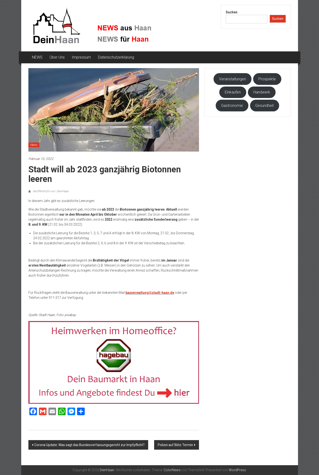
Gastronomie (232, 105)
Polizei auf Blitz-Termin (175, 445)
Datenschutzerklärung (116, 57)
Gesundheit (264, 105)
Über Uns (57, 57)
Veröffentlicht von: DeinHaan (50, 191)
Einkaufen (233, 92)
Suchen (231, 12)
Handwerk (261, 92)
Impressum (81, 57)
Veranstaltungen (232, 79)
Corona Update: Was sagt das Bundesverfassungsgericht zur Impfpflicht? (89, 445)
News (33, 145)
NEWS (37, 57)
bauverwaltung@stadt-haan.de (150, 293)
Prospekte (267, 79)
